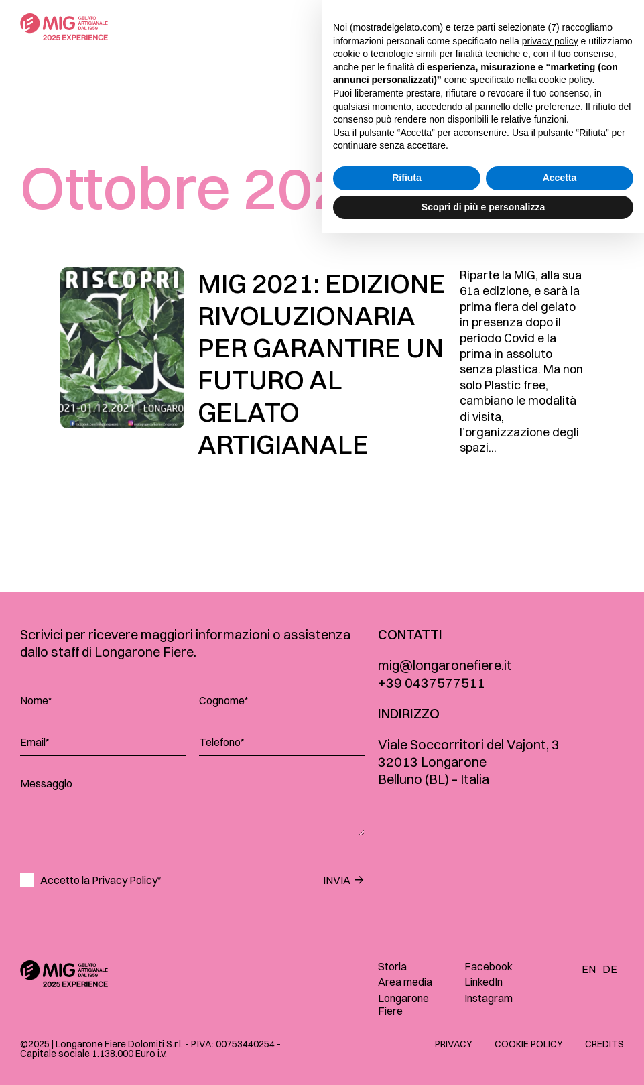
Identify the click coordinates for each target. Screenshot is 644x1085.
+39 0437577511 (431, 682)
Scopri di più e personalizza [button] (483, 1059)
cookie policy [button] (565, 932)
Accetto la (101, 880)
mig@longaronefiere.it (445, 665)
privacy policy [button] (550, 892)
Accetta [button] (560, 1030)
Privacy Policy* (127, 880)
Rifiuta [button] (407, 1030)
